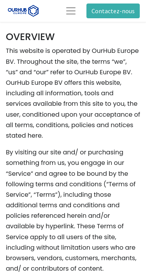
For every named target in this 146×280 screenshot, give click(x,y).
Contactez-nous (113, 11)
